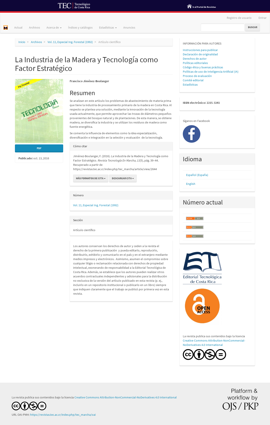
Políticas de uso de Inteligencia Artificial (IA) (210, 71)
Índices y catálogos (80, 27)
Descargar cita (123, 178)
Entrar (263, 18)
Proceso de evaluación (197, 76)
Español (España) (197, 175)
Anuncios (129, 27)
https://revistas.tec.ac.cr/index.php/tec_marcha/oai (63, 415)
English (190, 184)
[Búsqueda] (222, 27)
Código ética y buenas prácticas (203, 67)
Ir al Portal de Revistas (204, 6)
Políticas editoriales (195, 63)
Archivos (34, 27)
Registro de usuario (239, 18)
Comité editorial (193, 80)
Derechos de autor (195, 59)
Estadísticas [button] (108, 27)
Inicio (21, 42)
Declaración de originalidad (200, 54)
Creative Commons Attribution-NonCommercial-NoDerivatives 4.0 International (125, 397)
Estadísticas (190, 84)
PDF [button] (39, 148)
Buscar (252, 27)
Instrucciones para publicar (200, 50)
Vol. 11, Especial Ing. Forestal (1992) (70, 42)
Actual (18, 27)
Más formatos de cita (91, 178)
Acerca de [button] (54, 27)
